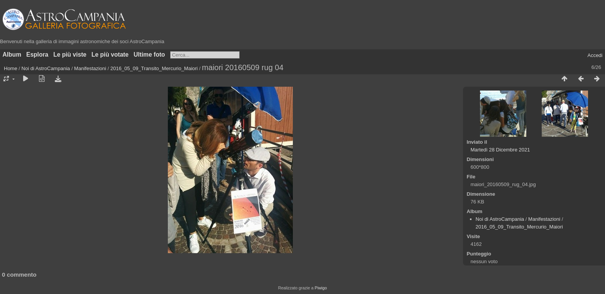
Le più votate (109, 54)
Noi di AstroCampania (46, 68)
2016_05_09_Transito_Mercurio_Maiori (154, 68)
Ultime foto (149, 54)
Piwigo (320, 288)
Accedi (594, 55)
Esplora (37, 54)
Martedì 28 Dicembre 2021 (500, 150)
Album (12, 54)
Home (10, 68)
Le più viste (69, 54)
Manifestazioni (90, 68)
